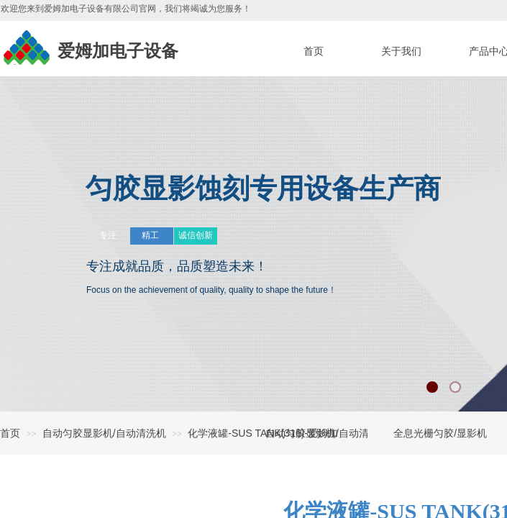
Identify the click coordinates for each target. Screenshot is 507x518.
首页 (10, 433)
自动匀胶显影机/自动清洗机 (104, 433)
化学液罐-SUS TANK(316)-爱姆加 (263, 433)
